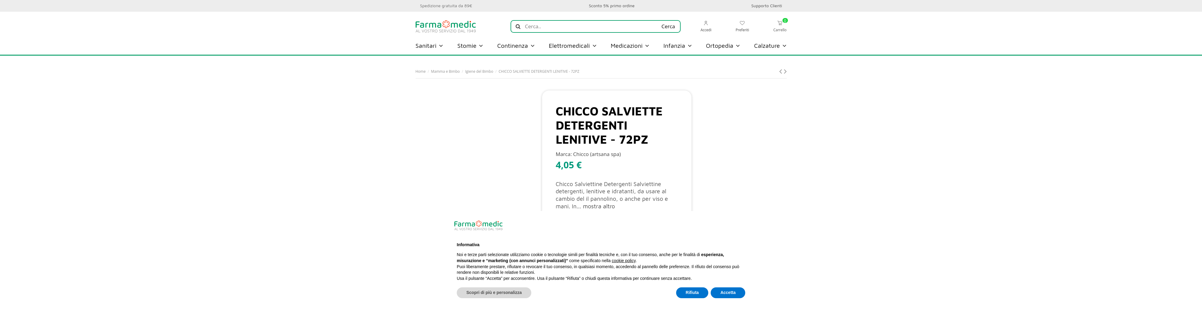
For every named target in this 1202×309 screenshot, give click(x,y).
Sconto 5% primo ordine (611, 5)
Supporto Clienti (766, 5)
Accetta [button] (728, 292)
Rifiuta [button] (692, 292)
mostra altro (599, 206)
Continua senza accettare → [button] (715, 225)
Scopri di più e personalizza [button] (494, 292)
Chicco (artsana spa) (597, 154)
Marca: (564, 154)
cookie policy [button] (624, 260)
